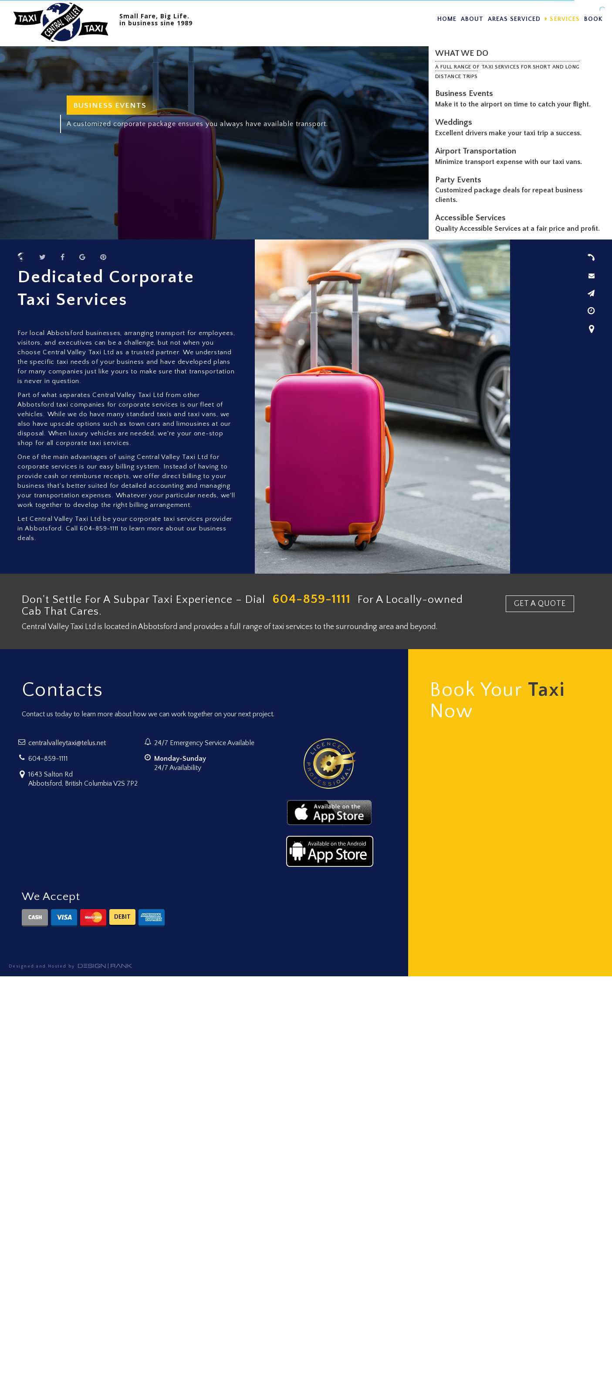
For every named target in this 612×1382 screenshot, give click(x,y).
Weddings (455, 122)
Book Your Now (497, 701)
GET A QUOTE (540, 603)
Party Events (460, 180)
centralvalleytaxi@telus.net (67, 743)
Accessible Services (472, 217)
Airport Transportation (477, 151)
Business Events (466, 93)
